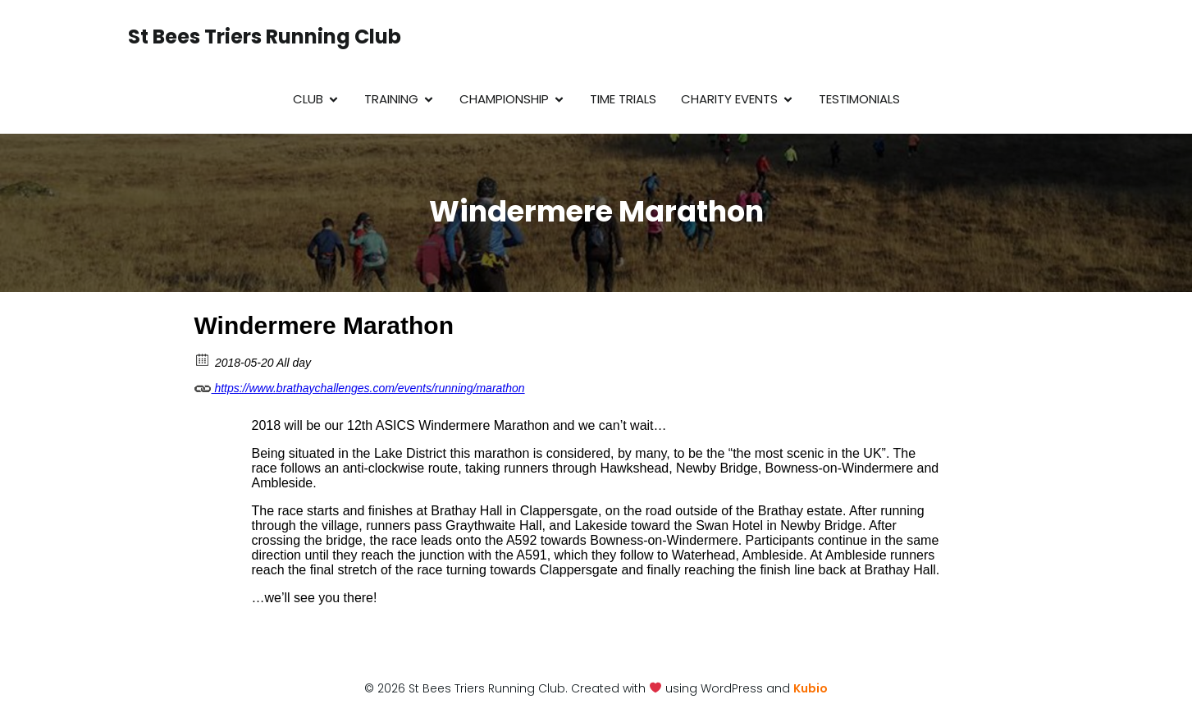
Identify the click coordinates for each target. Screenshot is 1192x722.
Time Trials (623, 98)
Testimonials (859, 98)
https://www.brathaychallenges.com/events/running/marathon (359, 386)
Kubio (810, 688)
